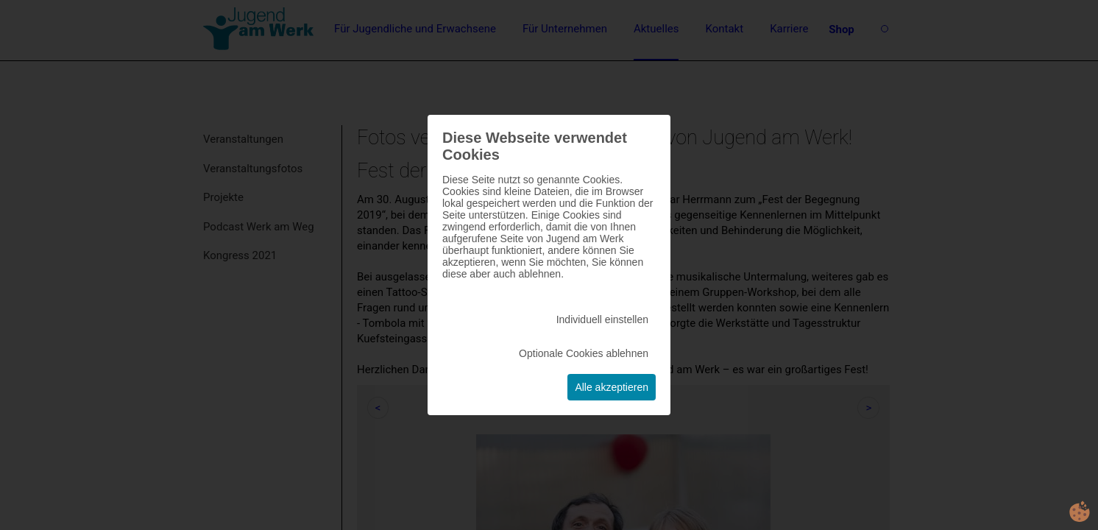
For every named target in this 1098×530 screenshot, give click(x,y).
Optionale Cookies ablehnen (583, 353)
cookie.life (1080, 512)
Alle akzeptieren (611, 387)
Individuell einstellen (602, 319)
